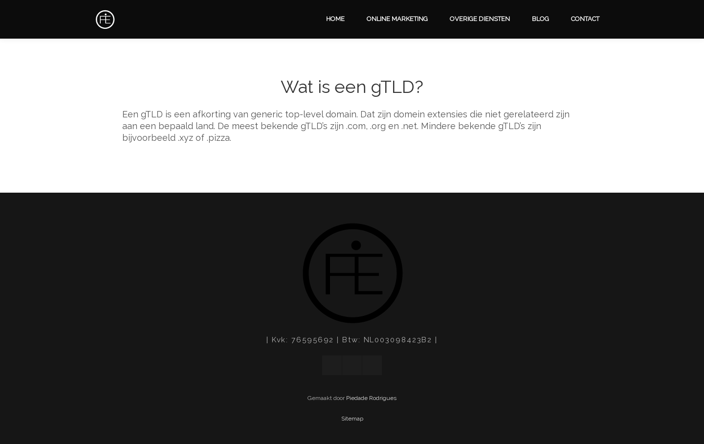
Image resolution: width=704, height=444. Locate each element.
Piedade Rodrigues (371, 398)
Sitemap (352, 418)
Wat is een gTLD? (352, 86)
